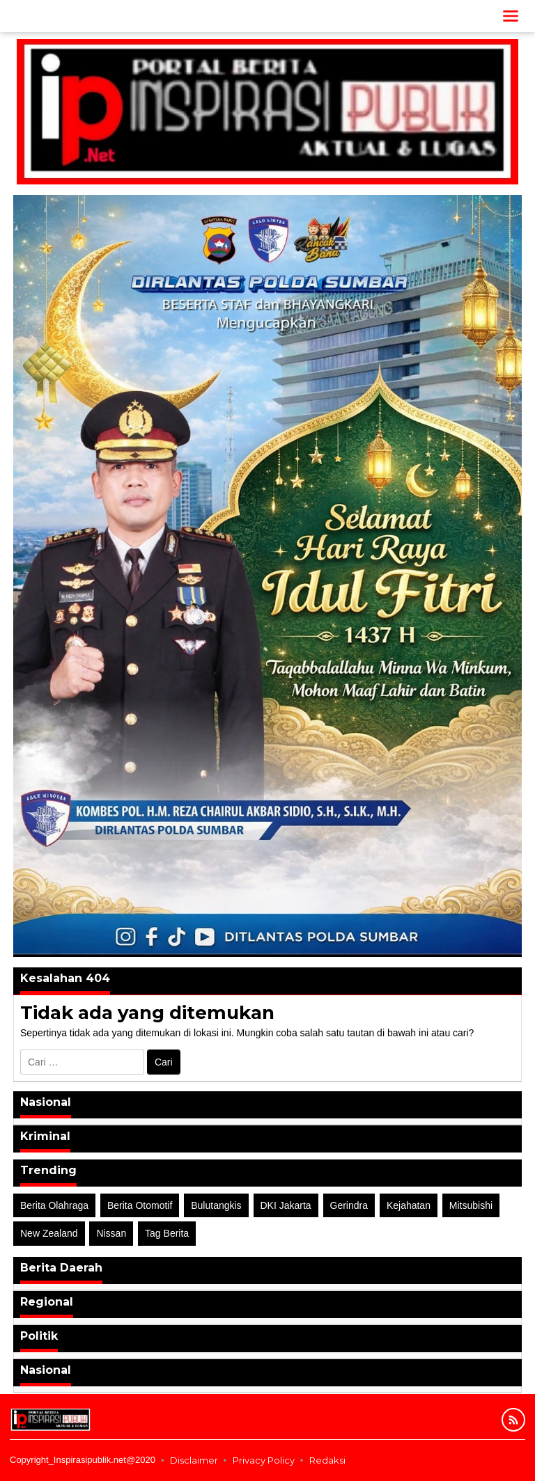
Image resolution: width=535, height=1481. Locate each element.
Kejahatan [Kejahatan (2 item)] (409, 1205)
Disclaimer (194, 1460)
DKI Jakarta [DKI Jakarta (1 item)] (286, 1205)
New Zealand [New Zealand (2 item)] (49, 1233)
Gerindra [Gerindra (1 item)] (349, 1205)
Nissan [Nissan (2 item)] (111, 1233)
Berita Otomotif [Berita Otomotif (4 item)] (139, 1205)
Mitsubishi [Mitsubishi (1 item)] (471, 1205)
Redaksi (327, 1460)
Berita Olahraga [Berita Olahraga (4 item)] (54, 1205)
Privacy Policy (264, 1460)
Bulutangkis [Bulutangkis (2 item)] (216, 1205)
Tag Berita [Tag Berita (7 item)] (167, 1233)
